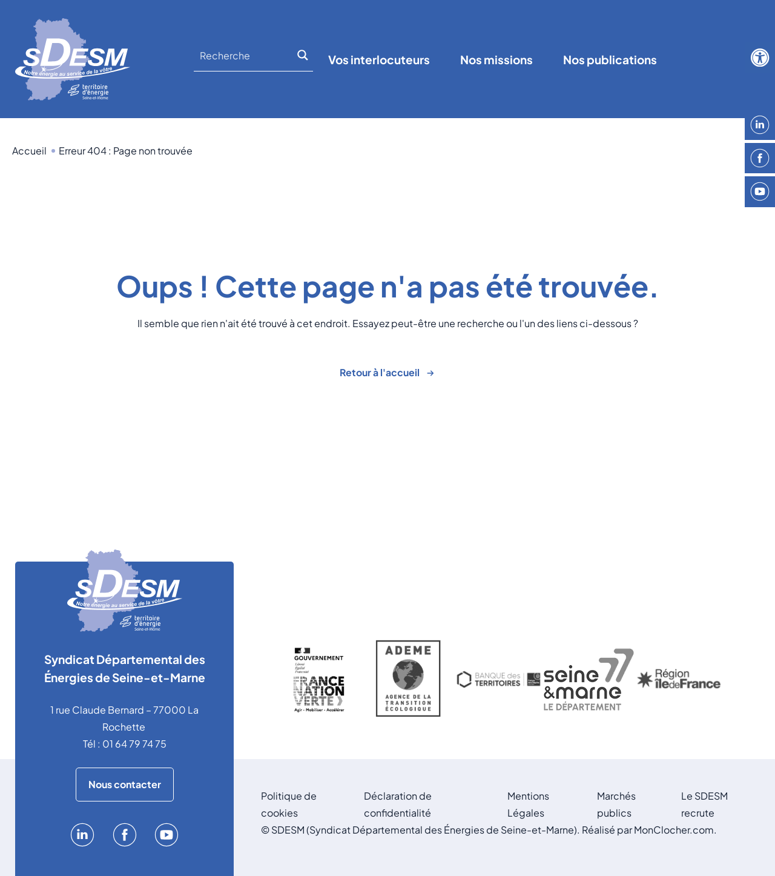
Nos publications (610, 59)
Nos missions (496, 59)
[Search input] (246, 55)
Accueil (29, 150)
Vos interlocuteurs (379, 59)
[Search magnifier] (304, 55)
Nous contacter (124, 784)
